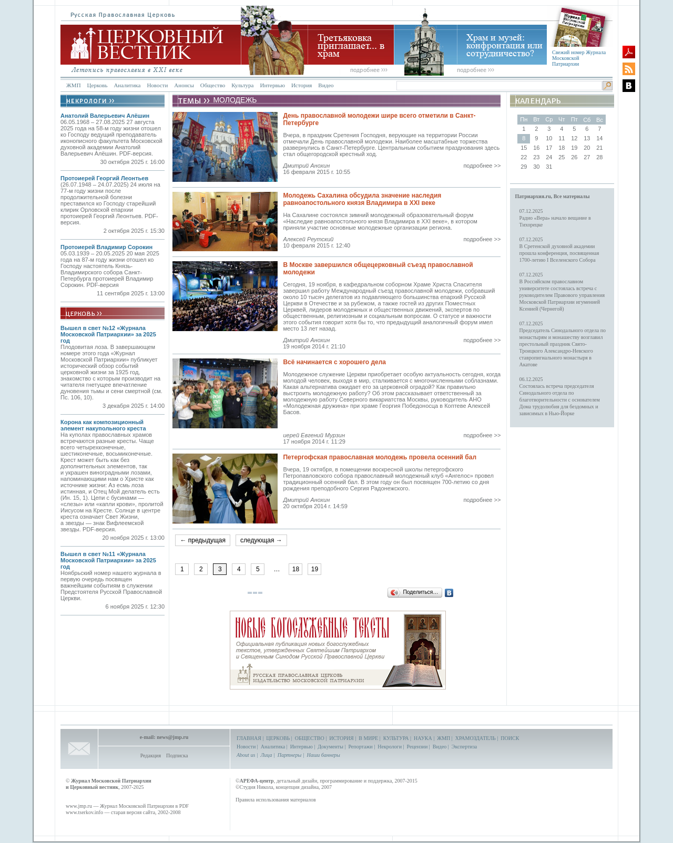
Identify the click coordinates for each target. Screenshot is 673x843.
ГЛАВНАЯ (249, 738)
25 (561, 157)
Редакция (150, 755)
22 (524, 157)
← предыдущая (203, 540)
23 (536, 157)
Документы (330, 746)
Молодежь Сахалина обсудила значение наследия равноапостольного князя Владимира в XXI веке (362, 199)
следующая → (261, 540)
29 (524, 166)
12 (574, 138)
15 (524, 148)
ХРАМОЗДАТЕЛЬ (475, 738)
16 (536, 148)
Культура (242, 85)
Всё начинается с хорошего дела (334, 362)
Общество (212, 85)
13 (587, 138)
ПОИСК (510, 738)
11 (561, 138)
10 (549, 138)
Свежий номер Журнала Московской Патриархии (579, 58)
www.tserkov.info (84, 812)
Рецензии (417, 746)
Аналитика (127, 85)
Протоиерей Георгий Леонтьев (104, 178)
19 (314, 569)
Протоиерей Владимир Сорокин (106, 247)
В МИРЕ (368, 738)
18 (295, 569)
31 (549, 166)
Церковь (97, 85)
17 (549, 148)
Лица (266, 755)
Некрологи (390, 746)
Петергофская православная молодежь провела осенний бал (379, 457)
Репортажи (360, 746)
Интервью (272, 85)
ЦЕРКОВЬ (278, 738)
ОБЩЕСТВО (309, 738)
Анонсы (184, 85)
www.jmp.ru (79, 806)
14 (599, 138)
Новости (157, 85)
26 (574, 157)
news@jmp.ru (172, 737)
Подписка (177, 755)
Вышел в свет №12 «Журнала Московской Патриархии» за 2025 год (108, 334)
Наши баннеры (323, 755)
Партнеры (289, 755)
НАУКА (423, 738)
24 (549, 157)
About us (246, 755)
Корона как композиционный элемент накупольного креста (103, 425)
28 (599, 157)
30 (536, 166)
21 (599, 148)
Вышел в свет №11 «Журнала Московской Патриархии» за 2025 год (108, 560)
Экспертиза (464, 746)
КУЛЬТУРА (396, 738)
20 (587, 148)
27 (587, 157)
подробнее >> (482, 165)
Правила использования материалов (276, 800)
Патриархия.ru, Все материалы (552, 196)
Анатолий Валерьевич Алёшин (104, 115)
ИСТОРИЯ (341, 738)
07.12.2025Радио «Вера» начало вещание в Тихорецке (555, 218)
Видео (325, 85)
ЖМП (73, 85)
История (301, 85)
